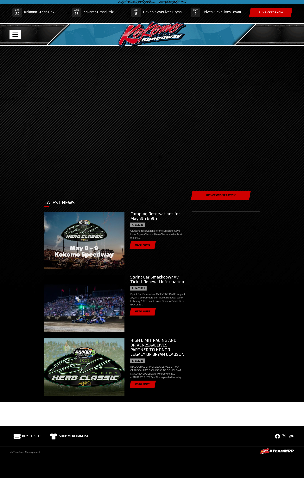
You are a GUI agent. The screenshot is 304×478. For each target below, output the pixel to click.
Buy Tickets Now (270, 12)
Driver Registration (221, 195)
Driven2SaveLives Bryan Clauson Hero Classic (164, 12)
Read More (142, 244)
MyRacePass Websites (277, 451)
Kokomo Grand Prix (39, 12)
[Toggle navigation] (15, 34)
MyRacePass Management (25, 452)
